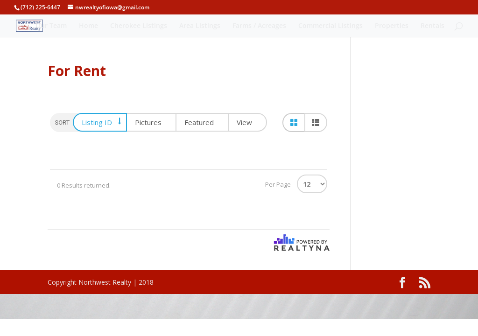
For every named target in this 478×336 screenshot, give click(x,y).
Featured (199, 122)
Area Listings (199, 26)
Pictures (148, 122)
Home (88, 26)
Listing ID (97, 122)
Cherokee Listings (138, 26)
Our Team (51, 26)
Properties (391, 26)
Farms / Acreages (259, 26)
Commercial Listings (330, 26)
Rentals (432, 26)
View (244, 122)
